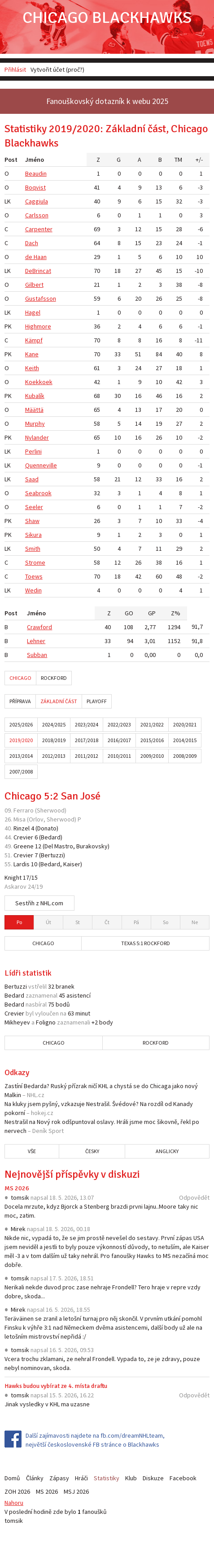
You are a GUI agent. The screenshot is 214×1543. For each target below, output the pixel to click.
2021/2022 (152, 724)
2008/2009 (185, 755)
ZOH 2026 (17, 1491)
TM (178, 160)
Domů (12, 1478)
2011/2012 (86, 755)
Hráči (81, 1478)
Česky (92, 1151)
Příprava (20, 701)
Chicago (20, 677)
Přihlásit (15, 69)
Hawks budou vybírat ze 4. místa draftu (55, 1386)
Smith (32, 549)
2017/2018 (86, 740)
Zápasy (59, 1478)
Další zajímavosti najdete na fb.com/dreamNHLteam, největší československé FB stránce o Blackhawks (95, 1439)
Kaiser (71, 864)
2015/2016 (152, 740)
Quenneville (41, 465)
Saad (32, 479)
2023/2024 (86, 724)
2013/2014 (21, 755)
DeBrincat (38, 271)
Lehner (36, 641)
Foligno (46, 1022)
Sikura (33, 535)
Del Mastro (58, 846)
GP (152, 613)
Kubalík (34, 396)
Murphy (35, 423)
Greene (23, 846)
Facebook (183, 1478)
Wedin (33, 590)
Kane (32, 354)
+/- (199, 160)
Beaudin (36, 173)
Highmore (38, 326)
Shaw (32, 521)
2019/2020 (21, 740)
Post (10, 160)
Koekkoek (38, 382)
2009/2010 (152, 755)
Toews (34, 576)
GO (129, 613)
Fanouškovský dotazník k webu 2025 (107, 101)
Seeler (34, 507)
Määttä (34, 410)
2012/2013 (54, 755)
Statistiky (106, 1478)
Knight (13, 877)
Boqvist (35, 187)
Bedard (51, 837)
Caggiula (36, 201)
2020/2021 (185, 724)
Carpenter (38, 229)
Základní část (58, 701)
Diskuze (153, 1478)
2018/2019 (54, 740)
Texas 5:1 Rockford (145, 943)
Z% (175, 613)
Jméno (34, 160)
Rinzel (21, 828)
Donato (47, 828)
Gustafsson (40, 298)
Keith (32, 368)
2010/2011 (119, 755)
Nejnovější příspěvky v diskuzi (72, 1174)
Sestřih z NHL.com (39, 903)
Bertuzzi (52, 855)
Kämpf (34, 340)
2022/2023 (119, 724)
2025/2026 (21, 724)
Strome (35, 562)
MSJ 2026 (76, 1491)
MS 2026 (16, 1188)
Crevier (23, 837)
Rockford (54, 677)
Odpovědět (194, 1197)
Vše (32, 1151)
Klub (131, 1478)
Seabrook (38, 493)
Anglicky (167, 1151)
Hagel (32, 312)
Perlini (33, 451)
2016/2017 (119, 740)
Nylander (37, 437)
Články (35, 1478)
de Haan (36, 257)
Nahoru (13, 1503)
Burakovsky (92, 846)
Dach (31, 243)
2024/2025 (54, 724)
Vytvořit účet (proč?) (57, 69)
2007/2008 (21, 771)
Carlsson (36, 215)
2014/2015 (185, 740)
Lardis (21, 864)
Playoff (97, 701)
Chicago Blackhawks (107, 18)
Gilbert (34, 285)
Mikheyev (17, 1022)
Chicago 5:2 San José (52, 796)
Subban (37, 655)
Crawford (39, 627)
